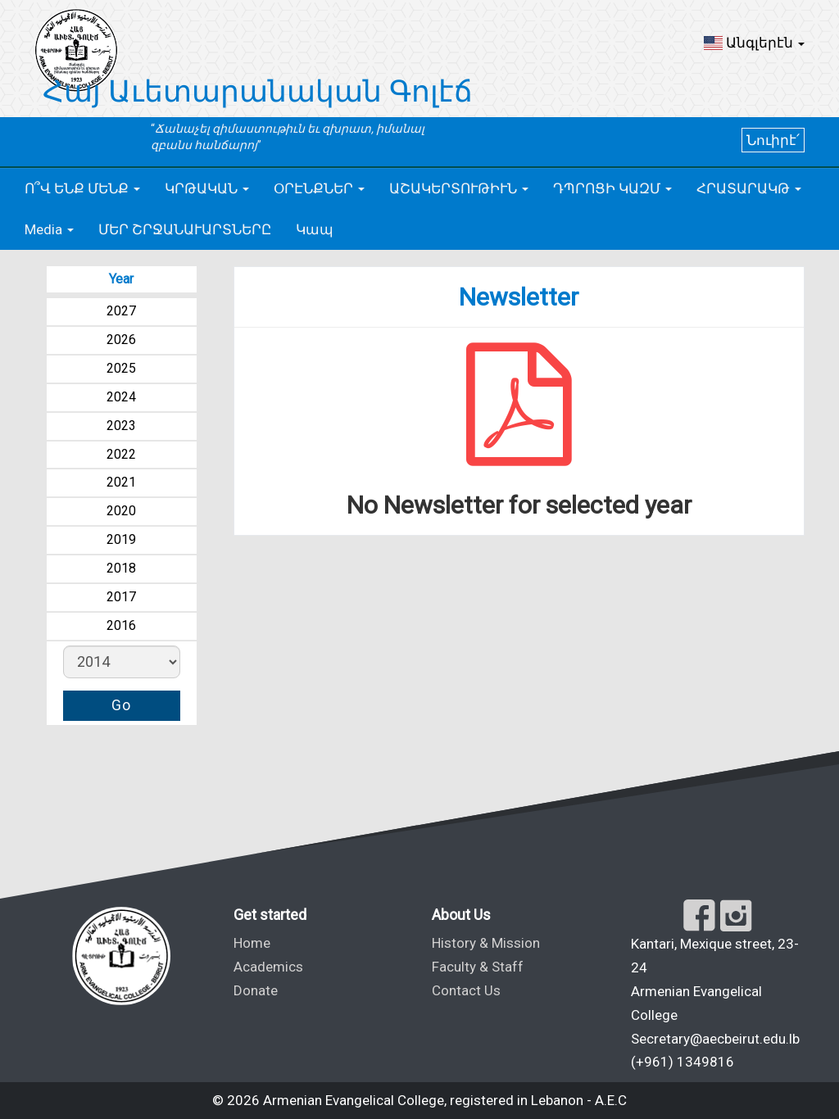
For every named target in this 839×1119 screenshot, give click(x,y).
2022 (121, 454)
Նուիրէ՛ (773, 140)
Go (121, 705)
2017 (121, 597)
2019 (121, 539)
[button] (754, 42)
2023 (121, 425)
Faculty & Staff (478, 966)
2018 (121, 568)
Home (252, 943)
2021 (121, 482)
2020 (121, 511)
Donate (256, 990)
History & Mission (486, 943)
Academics (268, 966)
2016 (121, 625)
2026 (121, 339)
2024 (121, 397)
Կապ (314, 229)
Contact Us (466, 990)
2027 (121, 311)
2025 (121, 368)
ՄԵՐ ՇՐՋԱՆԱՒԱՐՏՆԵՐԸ (184, 229)
